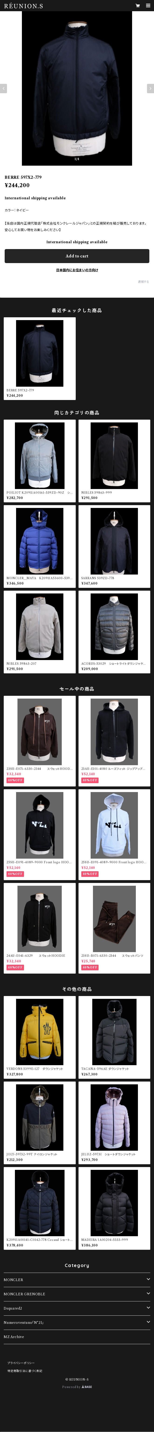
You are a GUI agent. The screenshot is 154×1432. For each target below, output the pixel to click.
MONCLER (13, 1280)
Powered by (77, 1387)
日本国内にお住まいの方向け (77, 270)
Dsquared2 (13, 1308)
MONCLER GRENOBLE (24, 1294)
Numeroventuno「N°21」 (24, 1323)
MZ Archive (14, 1337)
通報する (143, 281)
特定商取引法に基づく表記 (24, 1371)
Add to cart (77, 256)
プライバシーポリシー (21, 1363)
